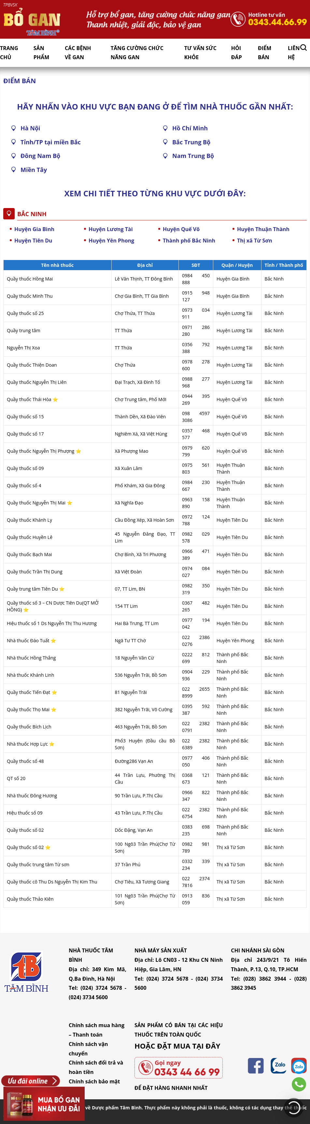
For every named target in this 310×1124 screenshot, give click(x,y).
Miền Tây (34, 170)
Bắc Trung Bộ (191, 142)
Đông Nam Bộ (40, 156)
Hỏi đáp (236, 53)
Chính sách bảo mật (94, 1081)
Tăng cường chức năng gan (137, 53)
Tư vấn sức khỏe (200, 53)
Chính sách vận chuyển (88, 1048)
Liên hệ (294, 53)
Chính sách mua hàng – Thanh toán (96, 1030)
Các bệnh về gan (78, 53)
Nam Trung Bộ (193, 156)
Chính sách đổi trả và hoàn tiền (96, 1067)
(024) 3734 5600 (88, 997)
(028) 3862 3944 (264, 978)
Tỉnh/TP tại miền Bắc (51, 142)
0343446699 (299, 1084)
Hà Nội (30, 128)
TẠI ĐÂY (206, 1046)
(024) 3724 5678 (101, 987)
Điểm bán (264, 53)
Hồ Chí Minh (190, 128)
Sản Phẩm (41, 53)
